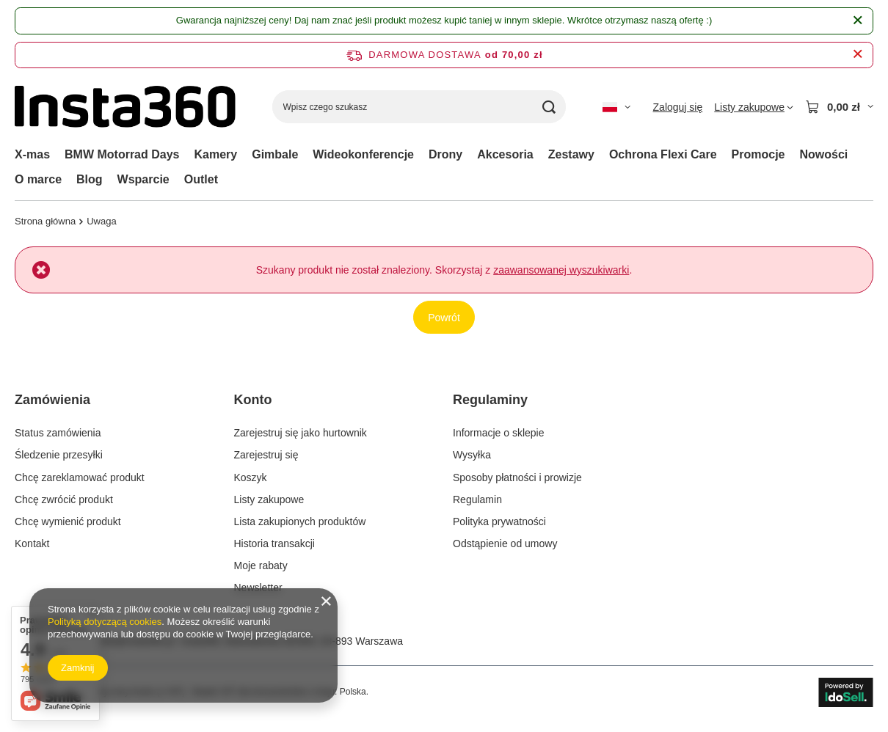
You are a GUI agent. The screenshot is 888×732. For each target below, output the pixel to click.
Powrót (444, 317)
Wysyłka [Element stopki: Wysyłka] (472, 455)
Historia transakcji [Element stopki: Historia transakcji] (274, 543)
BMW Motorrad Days (122, 154)
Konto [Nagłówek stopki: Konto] (253, 399)
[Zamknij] (858, 20)
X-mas (32, 154)
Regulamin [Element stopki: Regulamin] (477, 499)
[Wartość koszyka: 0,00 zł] (839, 107)
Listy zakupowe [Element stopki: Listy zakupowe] (269, 499)
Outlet (201, 179)
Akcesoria (505, 154)
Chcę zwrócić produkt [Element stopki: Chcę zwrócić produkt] (64, 499)
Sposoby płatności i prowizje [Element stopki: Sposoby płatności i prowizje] (517, 477)
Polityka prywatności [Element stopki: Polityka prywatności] (499, 521)
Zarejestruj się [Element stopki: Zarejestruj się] (266, 455)
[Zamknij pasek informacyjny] (858, 54)
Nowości (824, 154)
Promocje (758, 154)
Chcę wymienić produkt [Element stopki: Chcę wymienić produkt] (68, 521)
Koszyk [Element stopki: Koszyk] (250, 477)
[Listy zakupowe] (753, 107)
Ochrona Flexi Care (663, 154)
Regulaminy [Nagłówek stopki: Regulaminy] (490, 399)
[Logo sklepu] (125, 107)
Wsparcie (143, 179)
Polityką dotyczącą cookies (104, 621)
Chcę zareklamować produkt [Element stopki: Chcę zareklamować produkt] (80, 477)
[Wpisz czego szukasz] (419, 106)
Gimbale (275, 154)
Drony (445, 154)
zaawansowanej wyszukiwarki (561, 270)
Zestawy (571, 154)
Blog (89, 179)
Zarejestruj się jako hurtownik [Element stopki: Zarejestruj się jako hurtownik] (300, 433)
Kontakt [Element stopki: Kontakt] (32, 543)
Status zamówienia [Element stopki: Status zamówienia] (58, 433)
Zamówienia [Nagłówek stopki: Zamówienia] (52, 399)
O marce (38, 179)
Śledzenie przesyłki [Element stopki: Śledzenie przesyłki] (59, 455)
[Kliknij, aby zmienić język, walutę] (616, 107)
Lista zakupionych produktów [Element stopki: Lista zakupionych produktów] (300, 521)
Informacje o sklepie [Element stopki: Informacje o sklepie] (499, 433)
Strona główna (45, 221)
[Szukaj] (549, 106)
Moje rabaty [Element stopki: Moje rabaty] (261, 565)
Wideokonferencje (363, 154)
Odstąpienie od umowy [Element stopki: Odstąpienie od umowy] (505, 543)
